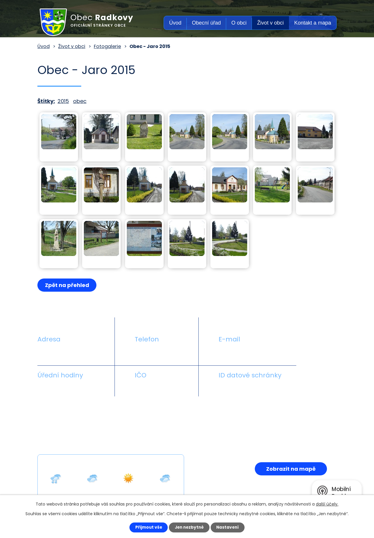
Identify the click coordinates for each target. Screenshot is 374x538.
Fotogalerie (107, 46)
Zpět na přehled (67, 285)
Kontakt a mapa (312, 23)
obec (79, 101)
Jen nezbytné (189, 527)
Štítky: (46, 101)
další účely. (327, 504)
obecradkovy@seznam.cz (252, 353)
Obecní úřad (206, 23)
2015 (63, 101)
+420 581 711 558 (156, 353)
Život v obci (270, 23)
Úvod (175, 23)
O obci (239, 23)
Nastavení (229, 527)
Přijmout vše (146, 527)
